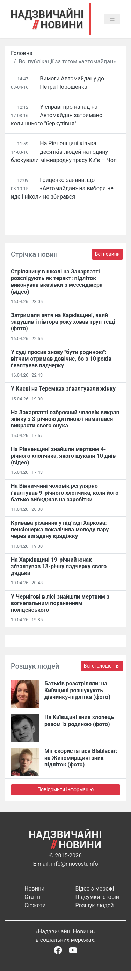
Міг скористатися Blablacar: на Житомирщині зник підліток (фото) (80, 758)
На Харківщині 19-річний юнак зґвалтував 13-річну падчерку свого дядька (59, 566)
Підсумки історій (97, 897)
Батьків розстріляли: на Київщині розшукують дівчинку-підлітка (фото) (77, 690)
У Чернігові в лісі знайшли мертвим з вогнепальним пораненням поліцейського (60, 603)
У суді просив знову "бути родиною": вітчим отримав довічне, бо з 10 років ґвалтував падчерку (61, 359)
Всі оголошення (102, 666)
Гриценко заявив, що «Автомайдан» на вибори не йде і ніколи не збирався (62, 188)
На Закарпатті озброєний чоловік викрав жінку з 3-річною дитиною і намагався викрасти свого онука (65, 419)
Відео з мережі (94, 888)
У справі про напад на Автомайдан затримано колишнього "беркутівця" (56, 115)
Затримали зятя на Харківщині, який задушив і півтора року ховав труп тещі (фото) (63, 322)
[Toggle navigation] (112, 19)
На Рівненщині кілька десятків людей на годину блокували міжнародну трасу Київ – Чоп (64, 151)
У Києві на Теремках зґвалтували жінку (63, 388)
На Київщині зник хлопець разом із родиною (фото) (79, 720)
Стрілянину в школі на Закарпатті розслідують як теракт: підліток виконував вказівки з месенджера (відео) (57, 281)
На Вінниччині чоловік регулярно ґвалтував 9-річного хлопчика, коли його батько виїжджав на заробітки (64, 492)
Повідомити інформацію (65, 789)
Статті (32, 897)
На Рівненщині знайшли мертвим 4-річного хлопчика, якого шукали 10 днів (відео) (63, 456)
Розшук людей (94, 905)
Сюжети (35, 905)
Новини (34, 888)
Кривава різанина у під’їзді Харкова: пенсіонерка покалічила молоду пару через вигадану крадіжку (60, 529)
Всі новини (107, 254)
